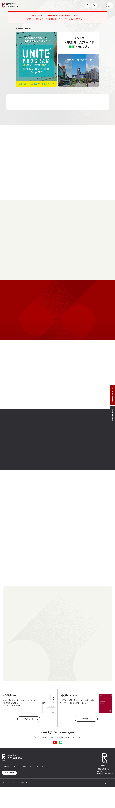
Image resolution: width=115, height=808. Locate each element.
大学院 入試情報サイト (104, 769)
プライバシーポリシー (24, 782)
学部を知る (27, 767)
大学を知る (39, 767)
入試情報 (5, 767)
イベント (15, 767)
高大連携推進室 (101, 771)
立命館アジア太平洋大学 (104, 773)
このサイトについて (8, 782)
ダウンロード (28, 719)
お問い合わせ (9, 773)
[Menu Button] (109, 5)
